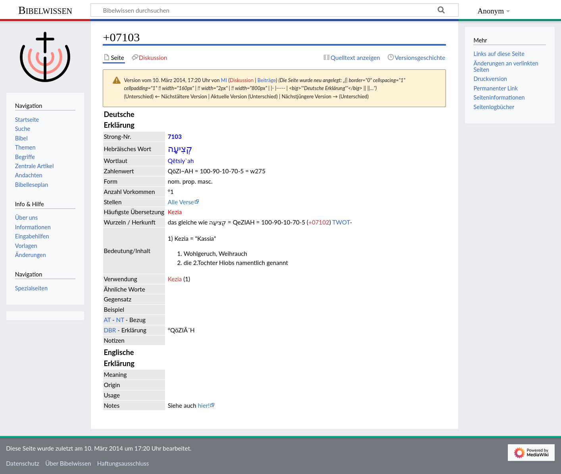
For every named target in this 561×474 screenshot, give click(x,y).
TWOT (341, 222)
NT (120, 319)
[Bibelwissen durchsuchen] (274, 10)
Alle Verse (181, 201)
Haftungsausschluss (123, 463)
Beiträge (266, 80)
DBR (110, 330)
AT (107, 319)
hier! (204, 405)
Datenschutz (22, 463)
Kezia (175, 278)
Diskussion (242, 80)
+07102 (318, 222)
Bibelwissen (45, 10)
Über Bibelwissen (68, 463)
